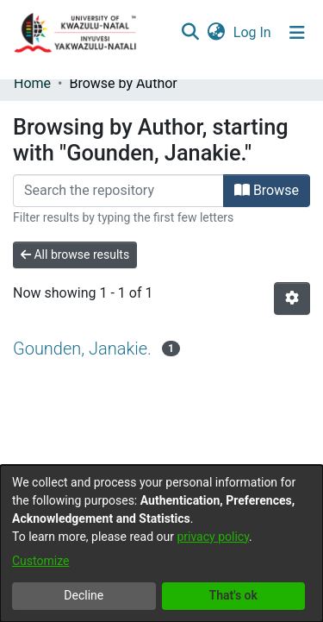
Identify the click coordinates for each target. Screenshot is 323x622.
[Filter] (118, 190)
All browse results (75, 254)
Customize (40, 561)
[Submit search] (190, 32)
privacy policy (213, 536)
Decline (83, 595)
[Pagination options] (292, 298)
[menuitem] (216, 32)
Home (32, 83)
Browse (266, 190)
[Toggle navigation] (297, 32)
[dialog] (161, 543)
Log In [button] (253, 32)
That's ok (233, 595)
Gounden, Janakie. (82, 348)
